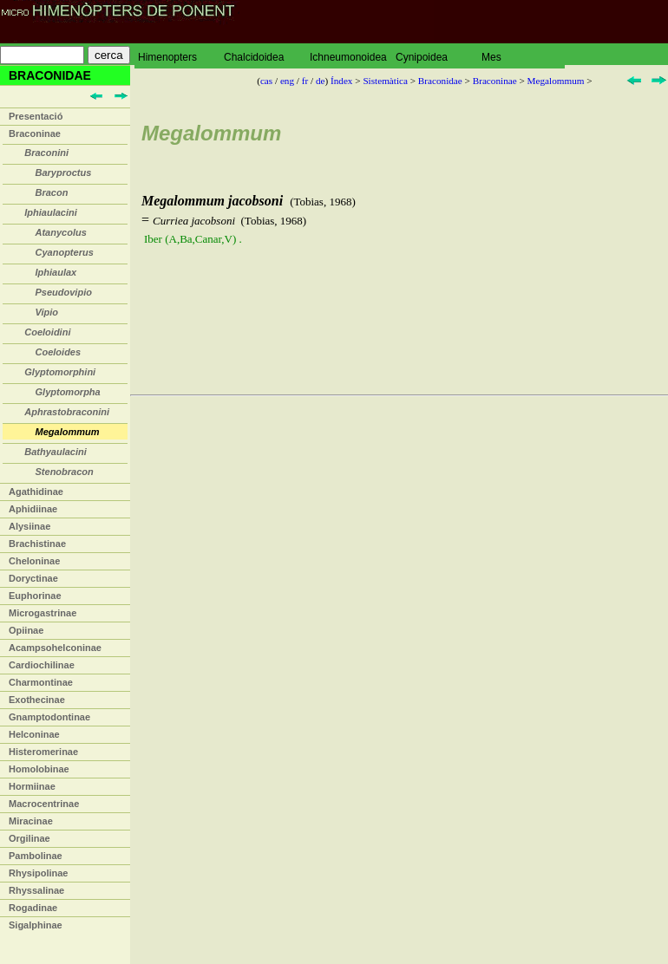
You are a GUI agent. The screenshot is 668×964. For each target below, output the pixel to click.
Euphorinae (35, 595)
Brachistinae (37, 543)
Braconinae (35, 133)
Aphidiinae (33, 509)
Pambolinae (35, 855)
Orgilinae (29, 838)
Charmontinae (41, 682)
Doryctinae (33, 578)
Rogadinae (33, 907)
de (320, 80)
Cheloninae (34, 561)
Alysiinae (29, 526)
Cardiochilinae (42, 665)
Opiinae (26, 630)
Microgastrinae (42, 613)
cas (266, 80)
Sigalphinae (35, 925)
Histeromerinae (43, 751)
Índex (341, 80)
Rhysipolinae (38, 873)
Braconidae (440, 80)
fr (305, 80)
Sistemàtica (385, 80)
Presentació (35, 116)
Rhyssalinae (36, 890)
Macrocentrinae (44, 803)
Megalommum (556, 80)
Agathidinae (36, 491)
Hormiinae (32, 786)
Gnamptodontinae (49, 717)
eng (287, 80)
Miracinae (31, 821)
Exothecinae (37, 699)
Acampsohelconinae (55, 647)
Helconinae (34, 734)
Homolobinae (39, 769)
